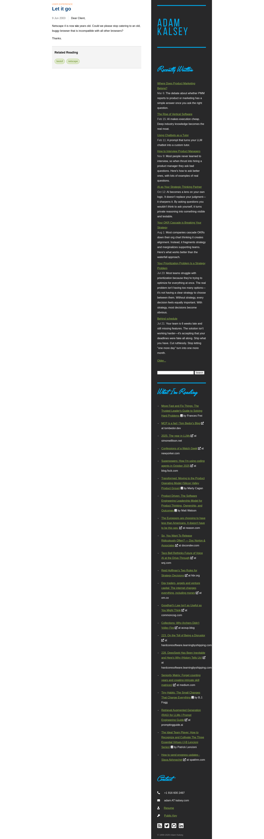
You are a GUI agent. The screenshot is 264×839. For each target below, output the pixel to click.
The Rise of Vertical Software (174, 114)
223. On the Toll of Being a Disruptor (183, 635)
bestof (60, 61)
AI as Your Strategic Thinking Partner (179, 186)
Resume (169, 807)
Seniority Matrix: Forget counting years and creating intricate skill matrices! (181, 680)
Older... (161, 360)
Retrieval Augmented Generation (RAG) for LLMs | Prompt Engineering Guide (181, 715)
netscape (73, 61)
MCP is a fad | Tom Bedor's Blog (180, 423)
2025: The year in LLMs (175, 435)
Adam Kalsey (173, 27)
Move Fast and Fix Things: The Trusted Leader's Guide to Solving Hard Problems (181, 410)
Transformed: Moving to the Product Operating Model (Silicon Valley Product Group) (183, 483)
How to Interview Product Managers (178, 151)
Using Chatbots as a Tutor (173, 135)
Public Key (170, 815)
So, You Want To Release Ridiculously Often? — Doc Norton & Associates (183, 540)
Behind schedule (167, 318)
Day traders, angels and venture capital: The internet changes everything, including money (180, 587)
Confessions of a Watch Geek (179, 448)
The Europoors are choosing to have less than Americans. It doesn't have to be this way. (183, 523)
